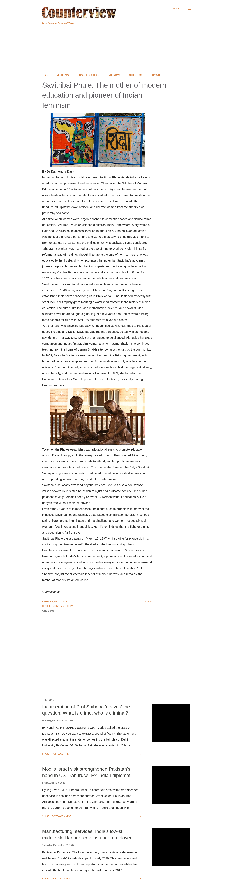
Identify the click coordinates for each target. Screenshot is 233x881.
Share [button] (148, 601)
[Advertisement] (116, 49)
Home (45, 74)
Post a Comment (62, 754)
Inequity (57, 606)
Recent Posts (135, 74)
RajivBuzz (155, 74)
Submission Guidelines (88, 74)
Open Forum (62, 74)
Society (68, 606)
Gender (46, 606)
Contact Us (114, 74)
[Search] (177, 9)
